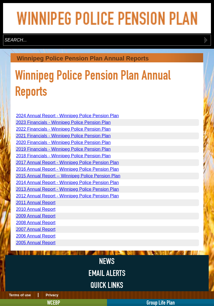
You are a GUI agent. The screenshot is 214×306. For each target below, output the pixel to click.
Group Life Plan (161, 302)
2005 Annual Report (35, 242)
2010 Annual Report (35, 209)
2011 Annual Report (35, 202)
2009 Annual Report (35, 216)
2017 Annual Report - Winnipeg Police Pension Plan (67, 162)
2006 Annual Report (35, 236)
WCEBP (53, 302)
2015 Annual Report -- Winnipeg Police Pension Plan (68, 175)
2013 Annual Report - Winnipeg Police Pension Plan (67, 189)
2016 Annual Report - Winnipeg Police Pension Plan (67, 169)
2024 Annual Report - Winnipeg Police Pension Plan (67, 115)
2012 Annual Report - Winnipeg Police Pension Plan (67, 196)
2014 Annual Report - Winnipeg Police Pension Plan (67, 182)
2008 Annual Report (35, 222)
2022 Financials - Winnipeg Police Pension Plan (63, 129)
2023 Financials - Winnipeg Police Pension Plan (63, 122)
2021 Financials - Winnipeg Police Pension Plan (63, 135)
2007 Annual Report (35, 229)
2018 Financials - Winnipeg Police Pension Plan (63, 155)
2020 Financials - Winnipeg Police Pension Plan (63, 142)
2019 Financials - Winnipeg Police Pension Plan (63, 149)
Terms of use (20, 295)
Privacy (52, 295)
